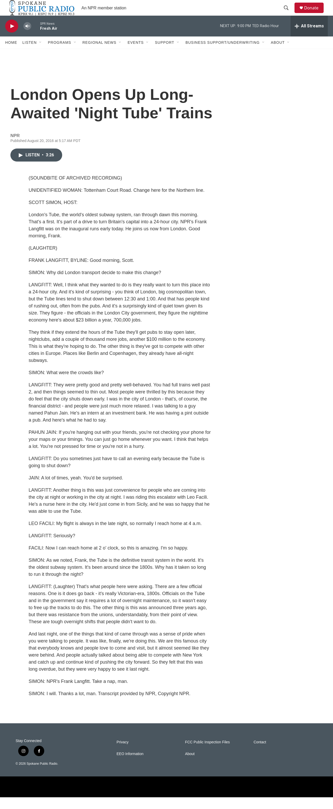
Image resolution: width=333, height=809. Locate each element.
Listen (29, 54)
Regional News (99, 54)
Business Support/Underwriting (222, 54)
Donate (314, 13)
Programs (59, 54)
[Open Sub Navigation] (41, 54)
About (278, 54)
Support (164, 54)
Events (135, 54)
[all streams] (309, 37)
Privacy (123, 754)
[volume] (27, 38)
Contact (260, 754)
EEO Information (130, 766)
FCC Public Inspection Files (207, 754)
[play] (12, 38)
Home (11, 54)
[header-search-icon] (288, 13)
